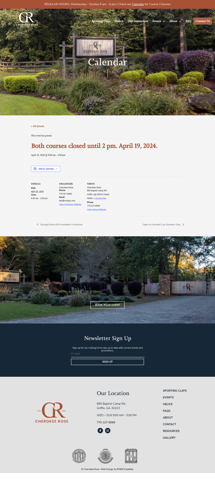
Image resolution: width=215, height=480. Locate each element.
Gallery (169, 438)
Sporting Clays (101, 21)
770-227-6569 (106, 422)
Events (156, 21)
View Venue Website (96, 210)
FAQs (166, 411)
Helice (119, 21)
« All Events (37, 126)
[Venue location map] (130, 196)
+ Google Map (99, 198)
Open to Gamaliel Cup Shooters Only (162, 225)
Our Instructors (137, 21)
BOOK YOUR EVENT (107, 305)
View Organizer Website (70, 204)
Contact (169, 424)
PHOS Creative (125, 469)
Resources (171, 431)
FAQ (188, 21)
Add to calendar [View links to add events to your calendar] (46, 169)
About (173, 21)
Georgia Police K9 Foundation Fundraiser (61, 225)
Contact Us (203, 21)
